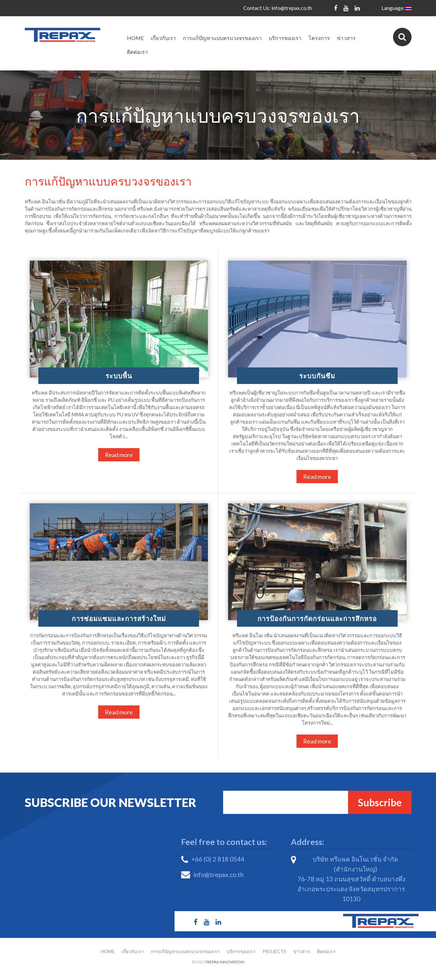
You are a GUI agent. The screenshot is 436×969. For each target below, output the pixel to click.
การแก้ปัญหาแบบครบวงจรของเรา (222, 38)
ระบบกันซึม (317, 376)
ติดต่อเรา (137, 52)
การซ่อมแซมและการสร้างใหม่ (119, 618)
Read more (119, 454)
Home (135, 38)
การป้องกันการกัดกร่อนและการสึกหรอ (317, 618)
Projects (274, 951)
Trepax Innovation (224, 961)
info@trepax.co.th (291, 8)
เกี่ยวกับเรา (163, 38)
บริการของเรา (285, 38)
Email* (293, 802)
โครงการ (319, 38)
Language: (396, 8)
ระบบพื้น (118, 376)
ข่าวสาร (346, 38)
